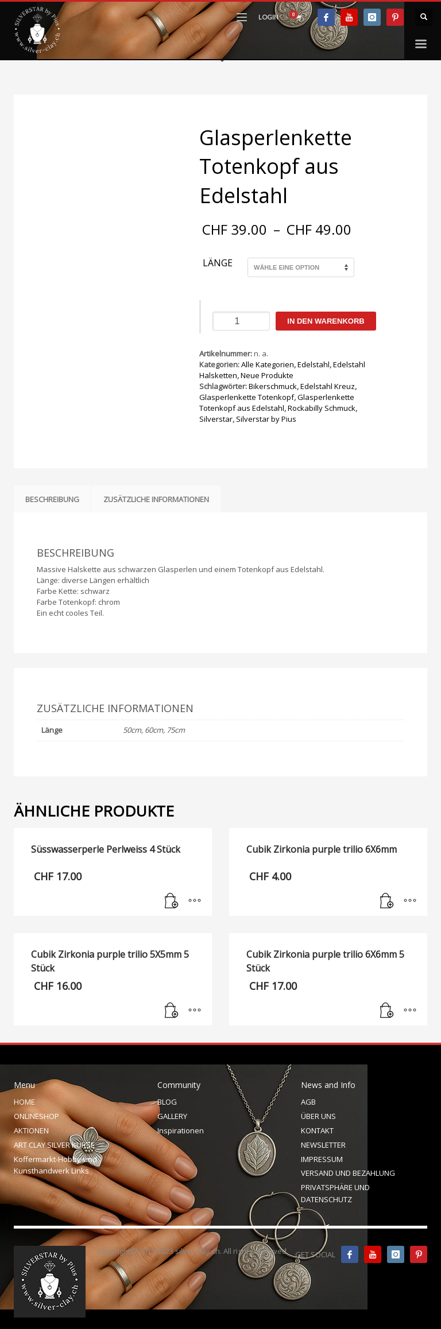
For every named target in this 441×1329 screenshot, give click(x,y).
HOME (24, 1102)
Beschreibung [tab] (52, 499)
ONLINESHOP (36, 1116)
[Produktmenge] (241, 321)
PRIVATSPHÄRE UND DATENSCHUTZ (335, 1193)
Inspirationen (180, 1130)
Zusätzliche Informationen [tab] (156, 499)
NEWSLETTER (323, 1145)
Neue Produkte (267, 375)
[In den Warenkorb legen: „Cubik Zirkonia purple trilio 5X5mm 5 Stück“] (171, 1011)
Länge (218, 263)
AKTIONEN (31, 1130)
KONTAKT (317, 1130)
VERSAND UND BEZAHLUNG (348, 1173)
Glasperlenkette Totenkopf (246, 397)
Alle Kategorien (267, 364)
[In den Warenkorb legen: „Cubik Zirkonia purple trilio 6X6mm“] (387, 901)
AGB (308, 1102)
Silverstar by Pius (266, 419)
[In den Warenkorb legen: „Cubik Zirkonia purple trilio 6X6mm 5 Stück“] (387, 1011)
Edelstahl (313, 364)
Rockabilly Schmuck (321, 408)
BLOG (167, 1102)
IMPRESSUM (322, 1159)
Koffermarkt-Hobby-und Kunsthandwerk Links (55, 1165)
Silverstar (216, 419)
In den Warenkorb (325, 321)
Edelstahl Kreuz (327, 386)
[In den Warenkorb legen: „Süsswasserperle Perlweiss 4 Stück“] (171, 901)
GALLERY (172, 1116)
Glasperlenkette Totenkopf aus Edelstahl (276, 402)
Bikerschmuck (273, 386)
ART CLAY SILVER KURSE (54, 1145)
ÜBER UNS (318, 1116)
